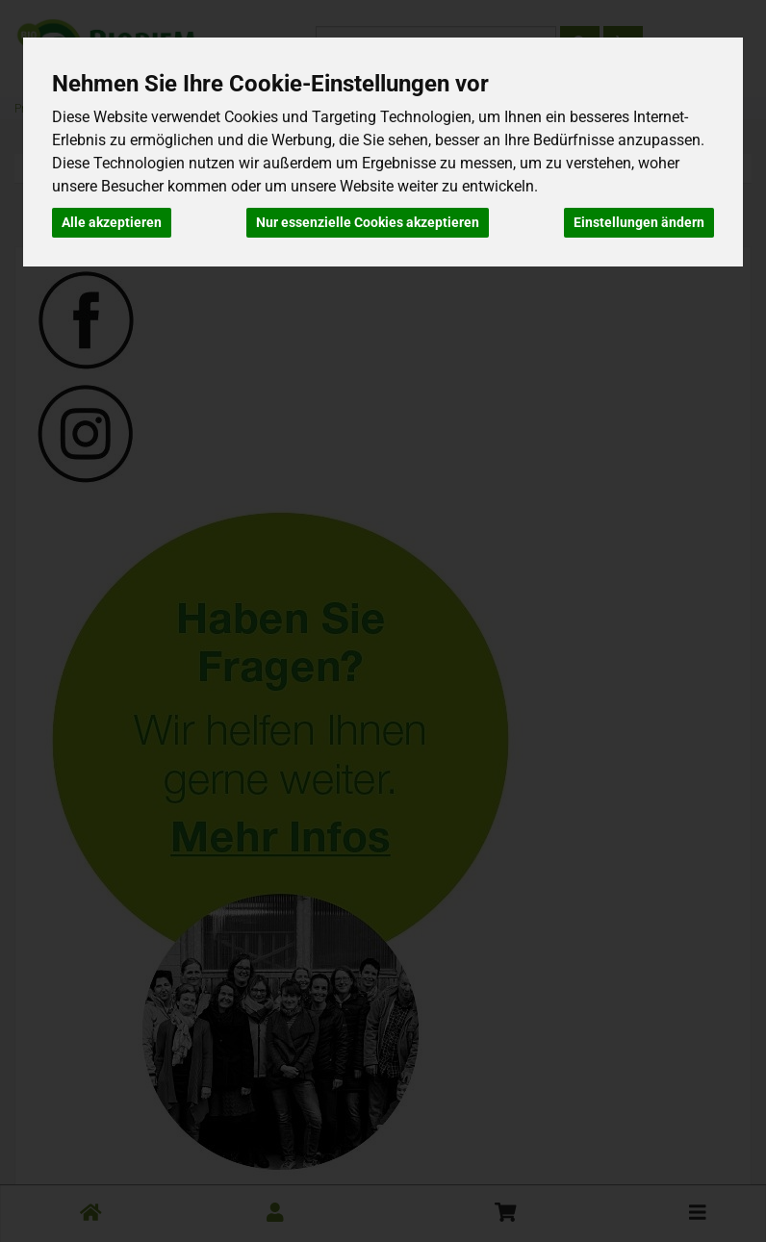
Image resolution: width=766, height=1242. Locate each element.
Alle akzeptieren (112, 222)
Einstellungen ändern (639, 222)
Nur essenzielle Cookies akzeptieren (367, 222)
